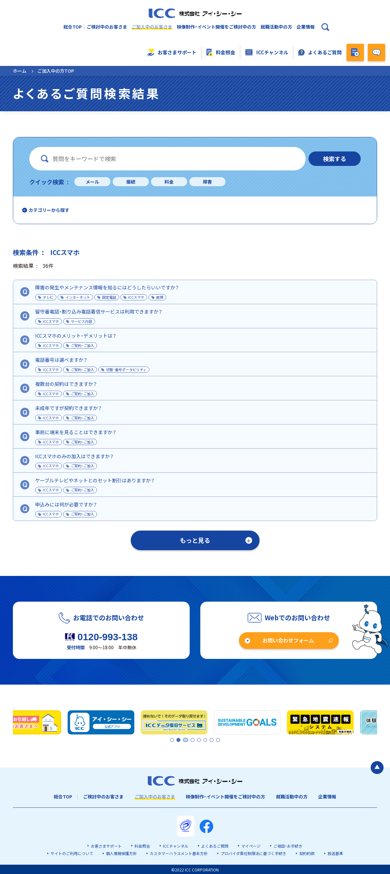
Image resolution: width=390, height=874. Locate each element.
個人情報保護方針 (121, 852)
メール (92, 181)
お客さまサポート (171, 52)
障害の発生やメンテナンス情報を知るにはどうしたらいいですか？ (107, 287)
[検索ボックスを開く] (325, 27)
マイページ (251, 845)
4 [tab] (195, 740)
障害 (207, 181)
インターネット (77, 297)
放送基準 (335, 852)
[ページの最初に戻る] (377, 766)
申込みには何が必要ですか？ (66, 504)
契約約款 (307, 852)
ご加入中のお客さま (152, 27)
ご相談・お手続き (287, 845)
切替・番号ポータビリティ (126, 369)
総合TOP (72, 27)
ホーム (19, 71)
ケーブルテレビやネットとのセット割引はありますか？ (95, 480)
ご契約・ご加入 (82, 345)
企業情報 (306, 27)
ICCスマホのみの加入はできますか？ (74, 456)
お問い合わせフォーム (288, 640)
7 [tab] (212, 740)
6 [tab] (206, 740)
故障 (159, 297)
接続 (130, 181)
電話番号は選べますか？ (61, 359)
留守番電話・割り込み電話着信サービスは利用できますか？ (98, 311)
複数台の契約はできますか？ (66, 383)
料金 (169, 181)
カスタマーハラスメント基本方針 (179, 852)
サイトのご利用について (72, 852)
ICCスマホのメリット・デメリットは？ (75, 335)
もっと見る (195, 540)
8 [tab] (217, 740)
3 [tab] (190, 740)
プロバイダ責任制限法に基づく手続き (253, 852)
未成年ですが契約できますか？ (68, 408)
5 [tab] (201, 740)
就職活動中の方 (276, 27)
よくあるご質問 (320, 52)
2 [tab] (178, 740)
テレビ (48, 297)
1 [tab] (172, 740)
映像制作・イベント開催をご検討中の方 (216, 27)
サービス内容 (81, 321)
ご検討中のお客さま (107, 27)
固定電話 (109, 297)
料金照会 (220, 52)
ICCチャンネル (266, 52)
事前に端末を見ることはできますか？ (75, 432)
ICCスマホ (136, 297)
